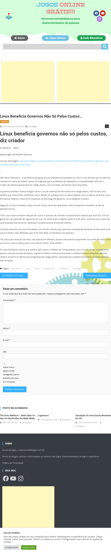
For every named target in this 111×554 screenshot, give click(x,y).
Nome (6, 328)
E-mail (6, 340)
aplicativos (16, 268)
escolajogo (32, 126)
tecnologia (77, 268)
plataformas (49, 268)
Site (4, 351)
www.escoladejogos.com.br (32, 450)
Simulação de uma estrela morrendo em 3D (93, 417)
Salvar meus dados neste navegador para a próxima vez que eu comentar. (11, 374)
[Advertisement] (27, 81)
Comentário (9, 300)
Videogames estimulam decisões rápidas (98, 275)
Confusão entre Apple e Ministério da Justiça (16, 275)
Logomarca (43, 415)
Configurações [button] (11, 547)
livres (37, 268)
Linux (27, 268)
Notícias (4, 121)
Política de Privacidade (12, 463)
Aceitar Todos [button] (29, 547)
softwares (63, 268)
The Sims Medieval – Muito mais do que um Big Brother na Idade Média (17, 417)
